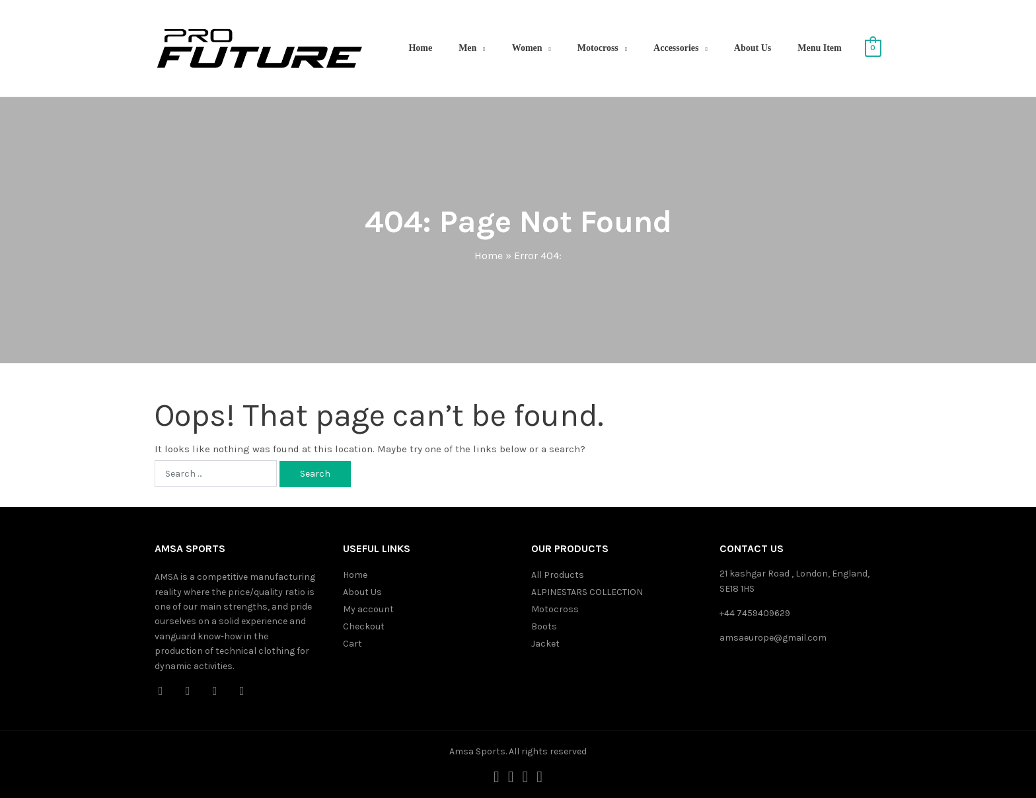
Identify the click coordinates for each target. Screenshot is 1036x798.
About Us (752, 48)
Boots (544, 626)
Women (527, 48)
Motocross (597, 48)
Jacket (545, 643)
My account (368, 609)
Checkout (364, 626)
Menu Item (819, 48)
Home (420, 48)
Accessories (675, 48)
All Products (557, 574)
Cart (352, 643)
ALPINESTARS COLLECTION (587, 592)
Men (467, 48)
